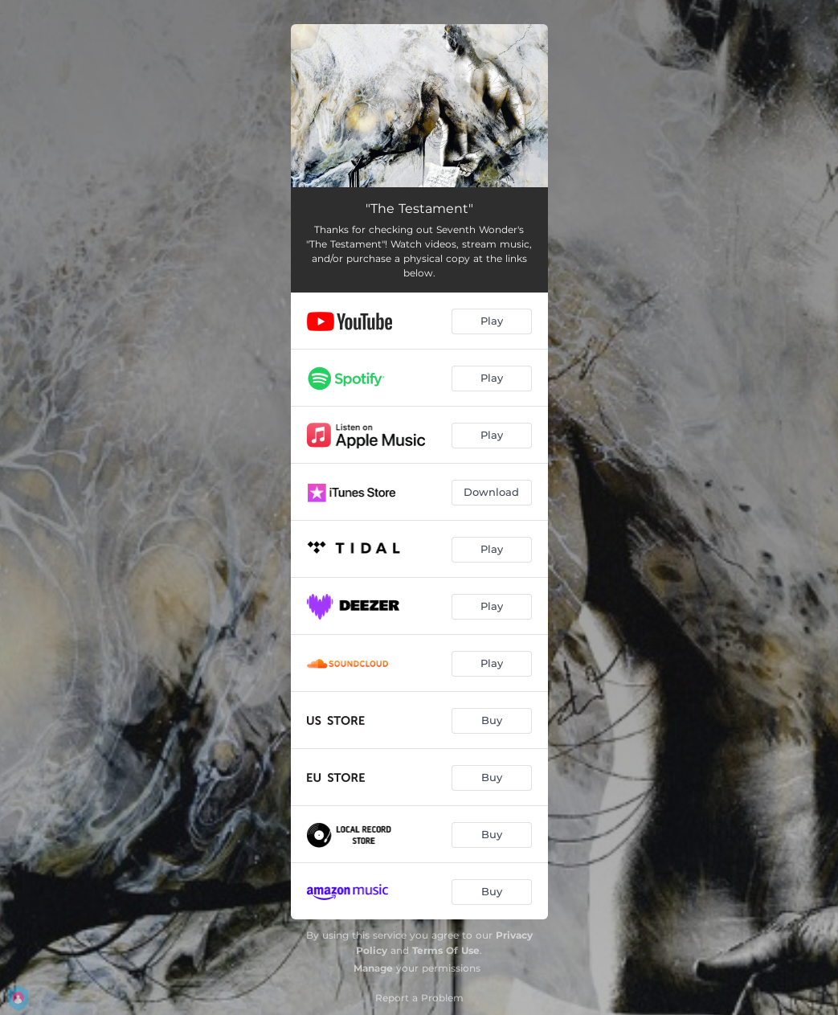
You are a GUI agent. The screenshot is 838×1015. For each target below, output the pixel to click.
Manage (373, 968)
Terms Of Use (446, 950)
